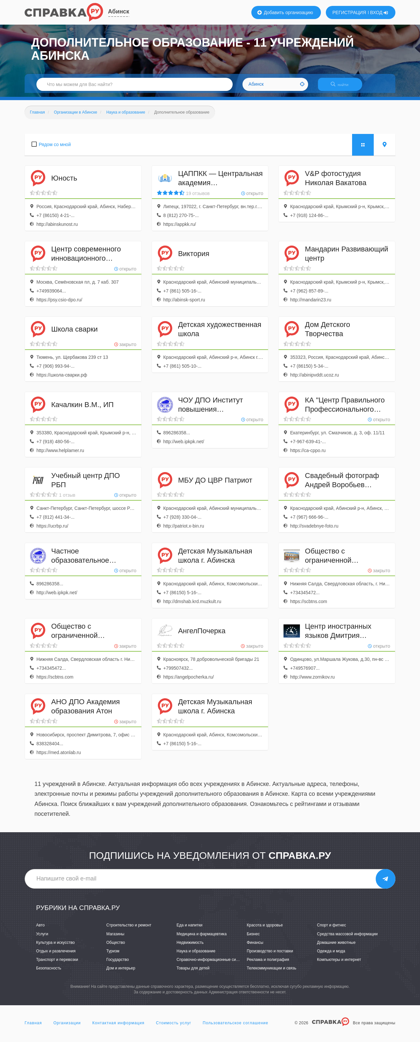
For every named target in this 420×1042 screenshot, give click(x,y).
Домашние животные (336, 946)
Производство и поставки (270, 955)
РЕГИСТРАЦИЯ (349, 12)
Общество (115, 946)
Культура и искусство (55, 946)
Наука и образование (196, 955)
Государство (117, 963)
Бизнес (253, 938)
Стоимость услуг (173, 1027)
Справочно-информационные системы (212, 963)
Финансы (255, 946)
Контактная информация (118, 1027)
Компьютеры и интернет (339, 963)
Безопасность (48, 972)
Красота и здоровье (265, 929)
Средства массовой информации (347, 938)
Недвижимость (190, 946)
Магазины (115, 938)
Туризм (112, 955)
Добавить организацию (285, 12)
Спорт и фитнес (331, 929)
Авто (40, 929)
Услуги (42, 938)
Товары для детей (193, 972)
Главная (33, 1027)
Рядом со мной (55, 148)
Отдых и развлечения (55, 955)
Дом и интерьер (120, 972)
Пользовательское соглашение (235, 1027)
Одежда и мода (331, 955)
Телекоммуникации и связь (271, 972)
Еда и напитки (189, 929)
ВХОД (379, 12)
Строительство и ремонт (128, 929)
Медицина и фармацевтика (202, 938)
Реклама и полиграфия (268, 963)
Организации (67, 1027)
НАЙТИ (343, 87)
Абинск (118, 11)
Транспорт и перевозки (57, 963)
